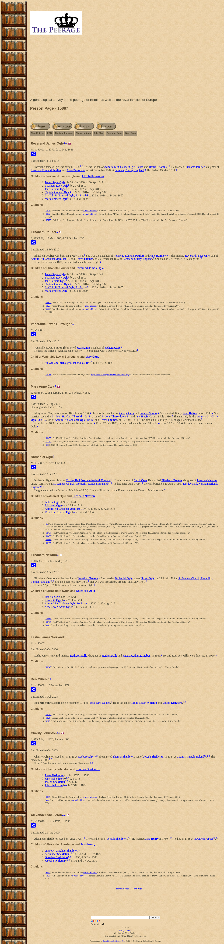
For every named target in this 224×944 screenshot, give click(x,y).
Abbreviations (83, 133)
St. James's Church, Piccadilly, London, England (80, 483)
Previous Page (114, 133)
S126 (48, 718)
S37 (47, 445)
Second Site (120, 941)
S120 (48, 800)
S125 (48, 210)
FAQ (49, 133)
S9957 (48, 441)
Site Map (98, 133)
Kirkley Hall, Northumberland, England (88, 480)
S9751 (48, 721)
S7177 (48, 220)
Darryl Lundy (125, 930)
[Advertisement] (125, 67)
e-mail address (90, 210)
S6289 (48, 374)
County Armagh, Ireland (190, 756)
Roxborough (85, 756)
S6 (47, 524)
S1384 (48, 539)
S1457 (48, 438)
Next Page (130, 133)
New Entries (37, 133)
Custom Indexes (63, 133)
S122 (48, 214)
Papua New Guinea (99, 702)
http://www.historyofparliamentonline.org (110, 374)
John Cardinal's (109, 941)
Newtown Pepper (203, 838)
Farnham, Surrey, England (129, 170)
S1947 (48, 667)
